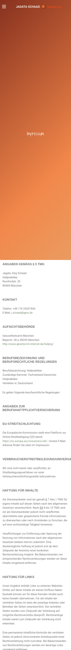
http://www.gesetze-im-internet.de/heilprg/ (28, 344)
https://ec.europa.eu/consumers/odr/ (25, 441)
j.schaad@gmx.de (22, 312)
